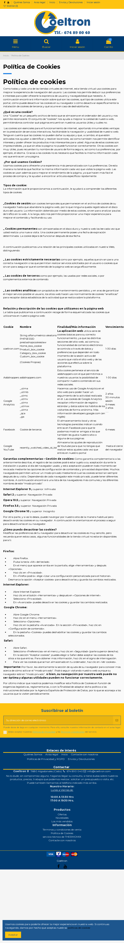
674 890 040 (75, 771)
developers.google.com (87, 413)
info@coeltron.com (99, 771)
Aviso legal (40, 2)
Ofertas (62, 814)
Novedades (62, 817)
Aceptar (13, 934)
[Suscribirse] (117, 720)
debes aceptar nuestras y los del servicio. (52, 732)
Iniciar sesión (93, 2)
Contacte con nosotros (84, 754)
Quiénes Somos (22, 2)
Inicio (52, 2)
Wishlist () (10, 6)
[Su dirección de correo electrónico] (58, 720)
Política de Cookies (62, 833)
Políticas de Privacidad (43, 732)
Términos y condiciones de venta (62, 829)
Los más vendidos (62, 821)
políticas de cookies (79, 927)
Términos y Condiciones (73, 732)
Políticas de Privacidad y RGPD (46, 759)
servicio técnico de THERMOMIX (62, 836)
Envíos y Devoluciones (71, 2)
